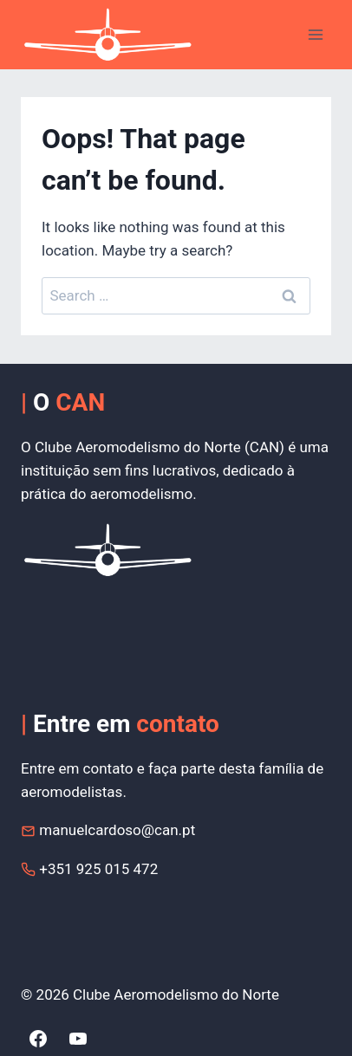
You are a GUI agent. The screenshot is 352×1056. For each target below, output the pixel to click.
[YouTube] (78, 1038)
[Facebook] (38, 1038)
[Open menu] (315, 34)
